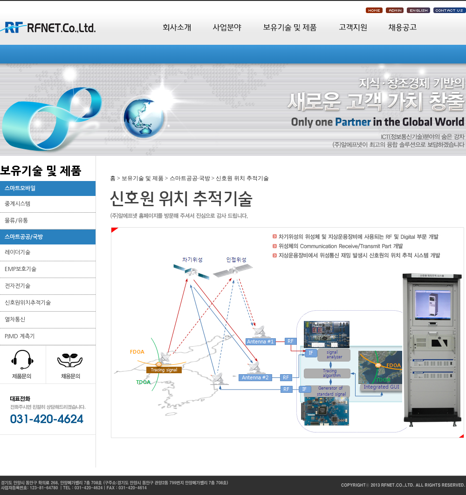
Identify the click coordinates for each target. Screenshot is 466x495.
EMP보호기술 (20, 269)
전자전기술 (17, 286)
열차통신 (15, 319)
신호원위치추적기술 (28, 303)
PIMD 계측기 (20, 336)
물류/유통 (16, 220)
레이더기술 (17, 252)
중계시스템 (17, 204)
